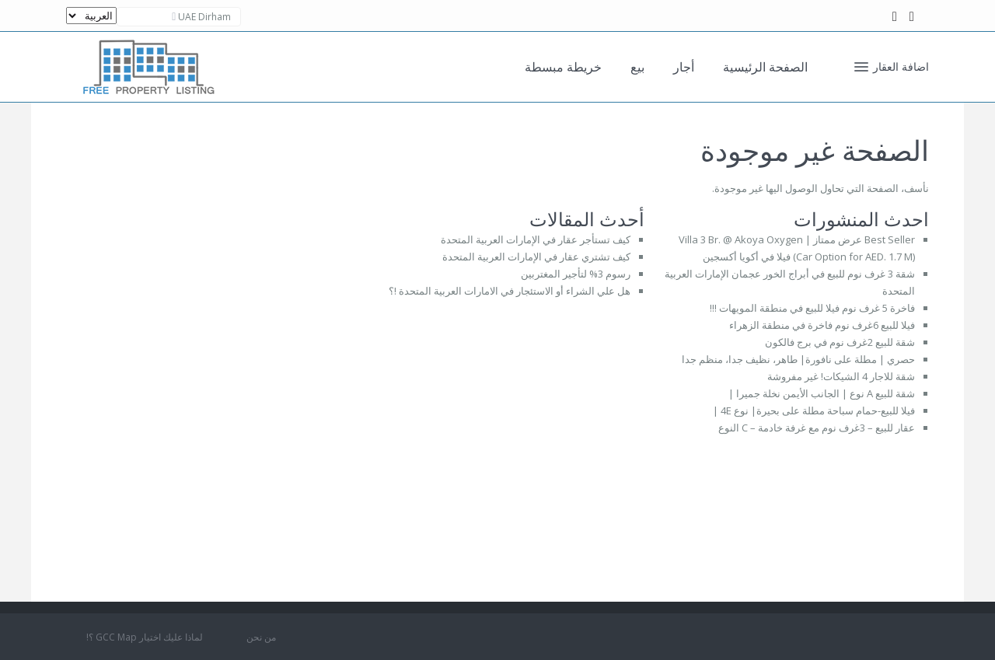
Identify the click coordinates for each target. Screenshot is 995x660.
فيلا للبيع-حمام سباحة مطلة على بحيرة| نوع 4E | (814, 410)
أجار (683, 66)
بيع (637, 66)
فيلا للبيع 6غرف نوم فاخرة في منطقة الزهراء (822, 325)
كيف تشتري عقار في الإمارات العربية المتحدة (536, 257)
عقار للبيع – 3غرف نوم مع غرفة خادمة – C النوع (816, 428)
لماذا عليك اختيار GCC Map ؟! (144, 637)
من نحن (261, 637)
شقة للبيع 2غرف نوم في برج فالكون (840, 342)
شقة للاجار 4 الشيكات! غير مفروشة (841, 376)
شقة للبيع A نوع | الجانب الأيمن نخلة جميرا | (821, 393)
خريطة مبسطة (563, 66)
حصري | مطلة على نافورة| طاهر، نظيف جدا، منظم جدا (798, 359)
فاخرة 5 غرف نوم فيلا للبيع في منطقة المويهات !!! (812, 308)
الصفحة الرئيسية (765, 66)
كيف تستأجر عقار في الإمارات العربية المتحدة (535, 239)
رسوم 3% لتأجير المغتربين (575, 274)
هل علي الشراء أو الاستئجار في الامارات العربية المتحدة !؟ (509, 291)
